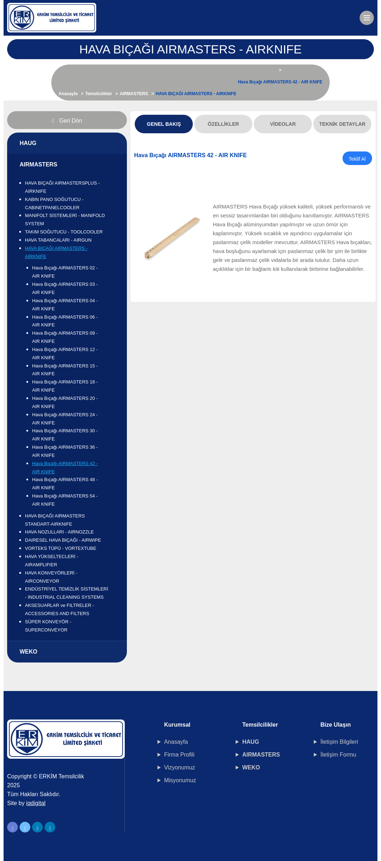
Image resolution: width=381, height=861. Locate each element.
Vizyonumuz (179, 767)
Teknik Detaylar (342, 124)
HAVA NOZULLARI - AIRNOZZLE (59, 532)
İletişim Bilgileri (339, 742)
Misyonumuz (180, 780)
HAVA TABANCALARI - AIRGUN (58, 240)
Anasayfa (67, 93)
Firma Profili (179, 755)
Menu (369, 14)
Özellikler (223, 124)
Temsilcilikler (98, 93)
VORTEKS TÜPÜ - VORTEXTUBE (60, 548)
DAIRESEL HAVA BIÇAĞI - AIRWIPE (63, 540)
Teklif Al (357, 159)
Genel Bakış (164, 124)
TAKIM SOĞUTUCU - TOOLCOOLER (64, 231)
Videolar (282, 124)
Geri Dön (67, 121)
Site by (26, 803)
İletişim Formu (338, 755)
